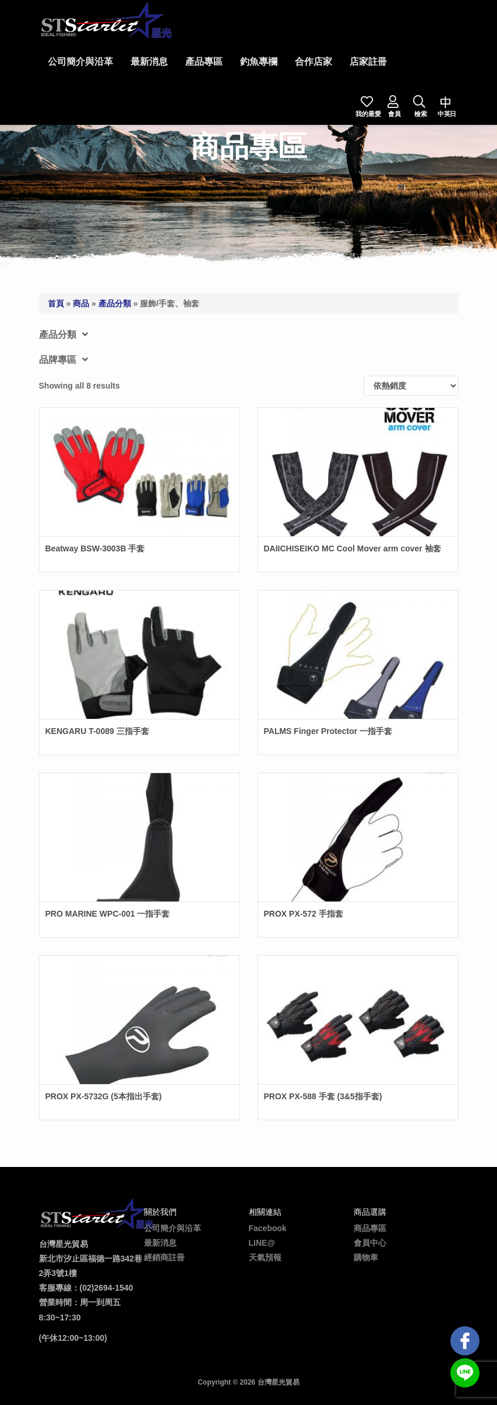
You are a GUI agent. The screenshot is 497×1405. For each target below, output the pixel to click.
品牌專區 (63, 360)
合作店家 (313, 62)
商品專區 (370, 1228)
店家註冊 (368, 62)
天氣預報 (265, 1257)
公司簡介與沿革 (80, 62)
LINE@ (262, 1242)
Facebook (268, 1228)
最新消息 (149, 62)
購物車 (366, 1257)
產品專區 (204, 62)
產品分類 (114, 303)
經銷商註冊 (164, 1257)
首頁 (56, 303)
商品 (81, 303)
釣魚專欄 (258, 62)
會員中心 (370, 1242)
